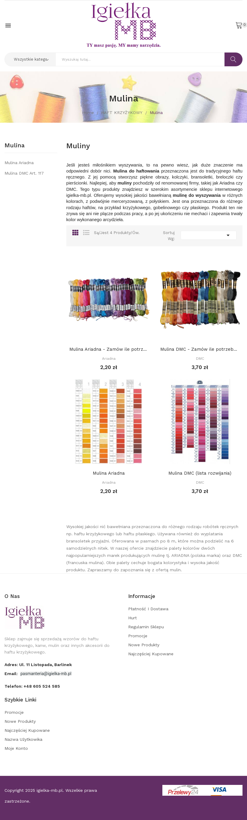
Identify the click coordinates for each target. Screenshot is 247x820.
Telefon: (32, 686)
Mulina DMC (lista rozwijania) (199, 473)
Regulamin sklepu (146, 626)
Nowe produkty (143, 644)
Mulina (15, 145)
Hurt (132, 617)
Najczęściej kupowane (150, 653)
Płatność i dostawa (148, 608)
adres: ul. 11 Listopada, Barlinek (38, 664)
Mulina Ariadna (19, 162)
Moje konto (16, 748)
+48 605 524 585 (42, 686)
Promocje (137, 635)
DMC (200, 358)
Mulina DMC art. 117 (24, 173)
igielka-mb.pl (50, 790)
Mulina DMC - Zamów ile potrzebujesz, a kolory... (199, 349)
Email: (12, 673)
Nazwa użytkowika (23, 739)
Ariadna (109, 358)
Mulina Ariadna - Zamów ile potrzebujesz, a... (109, 349)
